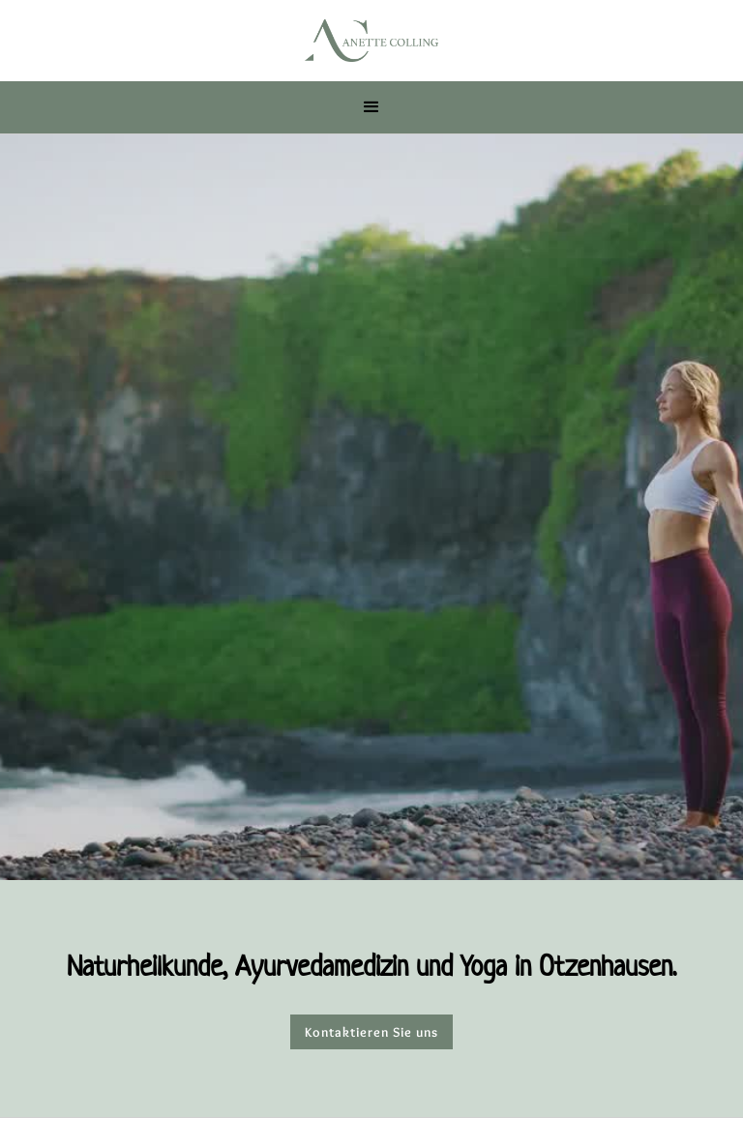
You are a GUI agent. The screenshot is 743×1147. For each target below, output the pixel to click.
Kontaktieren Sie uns (371, 1032)
